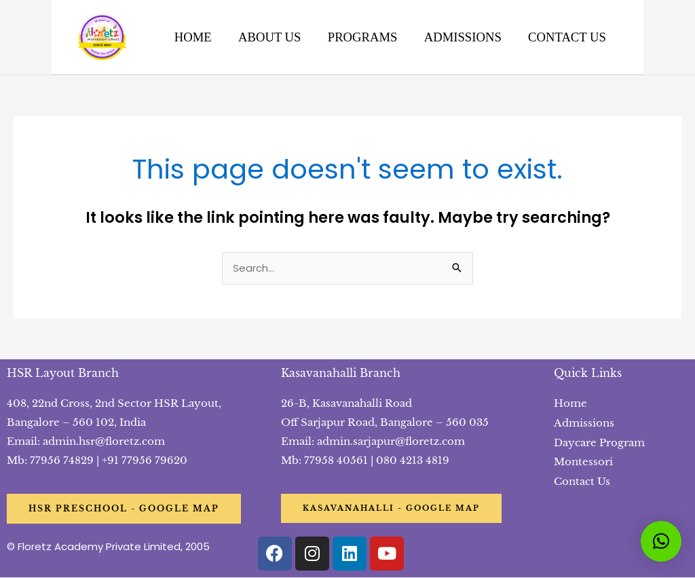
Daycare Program (599, 441)
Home (570, 403)
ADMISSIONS (461, 37)
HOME (195, 37)
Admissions (584, 422)
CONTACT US (564, 37)
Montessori (583, 460)
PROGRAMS (363, 37)
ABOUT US (271, 37)
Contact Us (582, 479)
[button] (661, 541)
